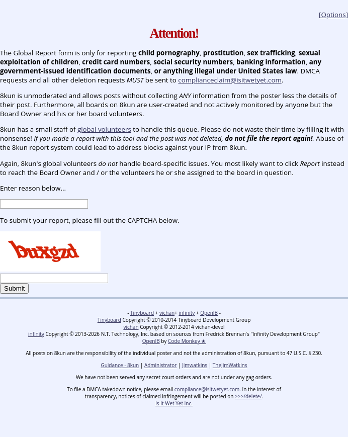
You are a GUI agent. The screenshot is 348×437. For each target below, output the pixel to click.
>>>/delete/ (248, 396)
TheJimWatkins (230, 365)
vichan (167, 312)
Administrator (160, 365)
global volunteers (104, 129)
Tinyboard (142, 312)
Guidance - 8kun (120, 365)
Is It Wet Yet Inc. (174, 403)
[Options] (333, 14)
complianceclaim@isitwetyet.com (229, 79)
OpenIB (209, 312)
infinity (187, 312)
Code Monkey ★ (187, 340)
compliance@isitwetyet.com (207, 389)
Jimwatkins (194, 365)
